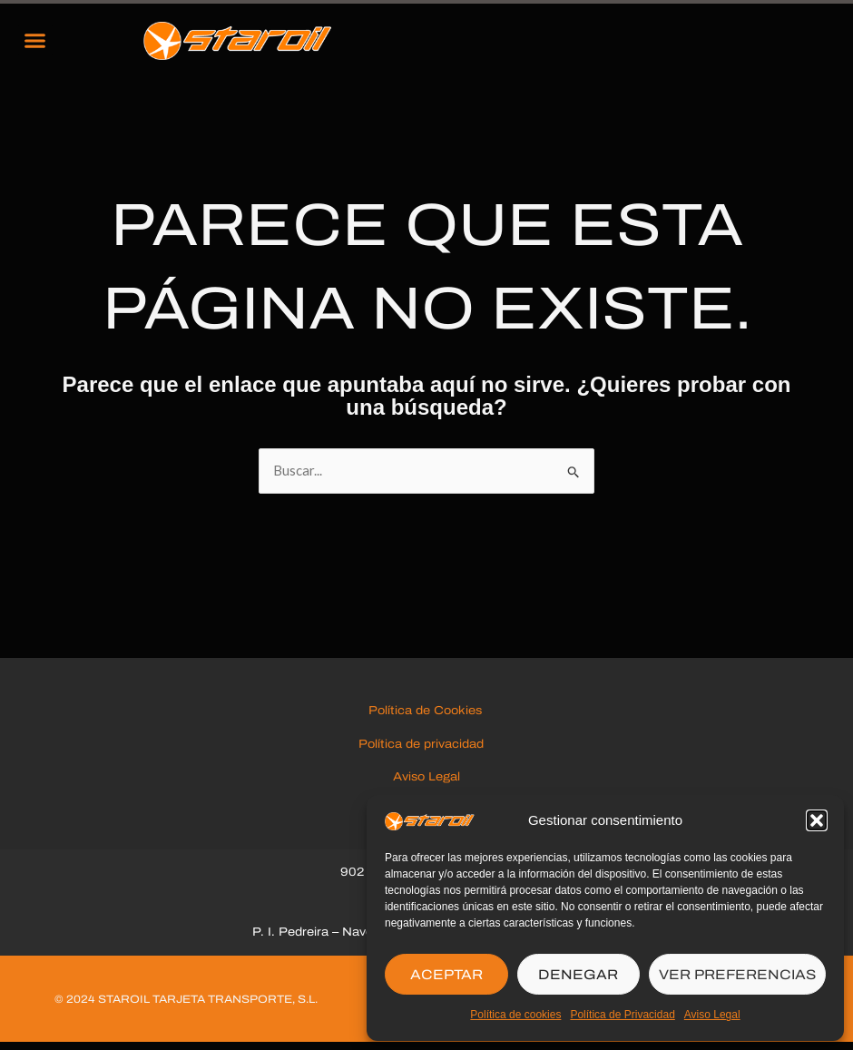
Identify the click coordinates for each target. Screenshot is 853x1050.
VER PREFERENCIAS (737, 974)
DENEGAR (578, 974)
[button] (817, 820)
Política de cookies (515, 1014)
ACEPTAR (446, 974)
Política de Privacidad (622, 1014)
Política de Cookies (426, 717)
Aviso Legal (712, 1014)
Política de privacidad (426, 749)
